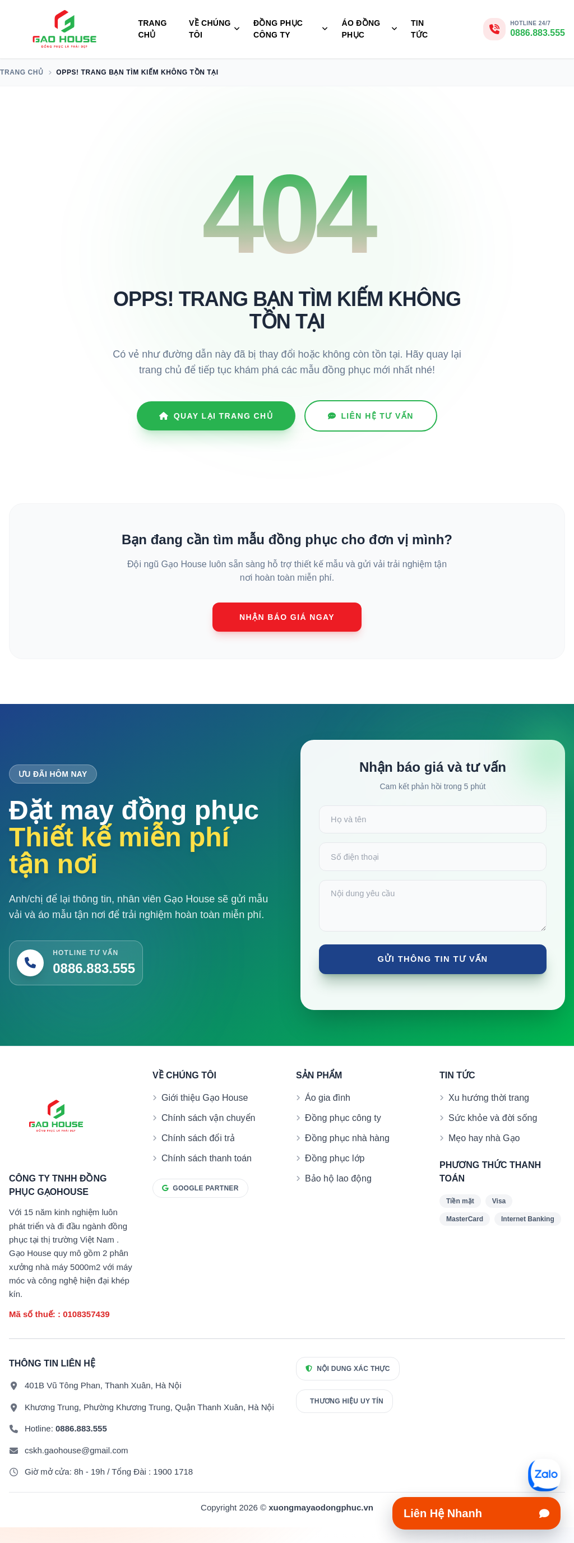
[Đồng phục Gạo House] (64, 29)
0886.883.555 (81, 1444)
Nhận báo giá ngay (287, 617)
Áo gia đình (327, 1113)
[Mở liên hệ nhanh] (544, 1475)
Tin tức (419, 28)
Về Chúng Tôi (214, 28)
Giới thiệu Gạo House (204, 1113)
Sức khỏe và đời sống (492, 1133)
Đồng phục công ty (343, 1133)
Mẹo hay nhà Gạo (484, 1154)
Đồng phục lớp (335, 1174)
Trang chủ (152, 28)
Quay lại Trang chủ (216, 415)
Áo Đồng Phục (369, 28)
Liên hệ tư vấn (371, 415)
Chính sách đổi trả (198, 1154)
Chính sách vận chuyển (208, 1133)
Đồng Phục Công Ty (290, 28)
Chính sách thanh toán (206, 1174)
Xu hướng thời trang (488, 1113)
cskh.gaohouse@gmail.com (76, 1466)
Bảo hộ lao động (338, 1194)
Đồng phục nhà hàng (347, 1154)
